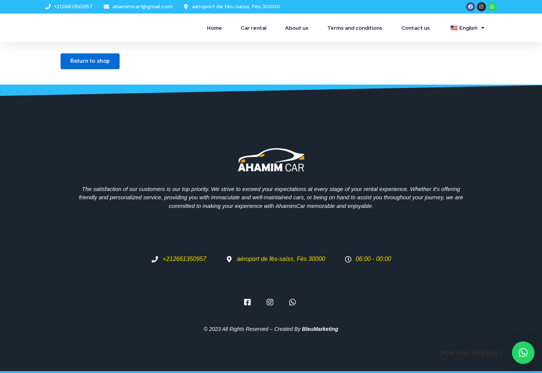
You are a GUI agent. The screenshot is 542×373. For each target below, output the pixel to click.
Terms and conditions (355, 27)
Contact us (415, 27)
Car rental (253, 27)
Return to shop (92, 61)
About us (296, 27)
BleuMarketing (320, 329)
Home (214, 27)
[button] (523, 352)
